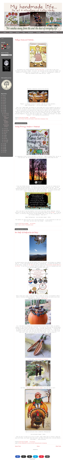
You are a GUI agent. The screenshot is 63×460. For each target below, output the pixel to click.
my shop (52, 212)
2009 (3, 148)
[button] (17, 456)
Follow (2, 38)
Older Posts (58, 446)
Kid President (31, 118)
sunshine (23, 224)
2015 (3, 108)
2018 (3, 103)
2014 (3, 110)
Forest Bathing (47, 32)
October (5, 128)
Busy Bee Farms (40, 69)
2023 (3, 97)
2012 (3, 143)
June (4, 135)
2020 (3, 100)
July (4, 133)
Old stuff (32, 443)
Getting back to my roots (26, 443)
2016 (3, 107)
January (5, 141)
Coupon (19, 224)
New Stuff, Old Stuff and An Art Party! (26, 232)
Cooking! (55, 32)
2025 (3, 95)
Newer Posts (18, 446)
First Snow (26, 118)
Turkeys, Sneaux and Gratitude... (24, 40)
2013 (3, 111)
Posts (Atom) (40, 449)
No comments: (33, 117)
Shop (24, 32)
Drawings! (38, 32)
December (5, 113)
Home (5, 32)
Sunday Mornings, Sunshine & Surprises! (27, 126)
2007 (3, 152)
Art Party (19, 443)
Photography (30, 32)
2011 (3, 145)
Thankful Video (37, 118)
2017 (3, 105)
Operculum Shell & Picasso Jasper (35, 387)
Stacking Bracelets (38, 443)
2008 (3, 150)
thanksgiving (42, 118)
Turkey (47, 118)
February (5, 140)
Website (11, 32)
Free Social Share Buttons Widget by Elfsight (32, 459)
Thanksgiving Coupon (29, 224)
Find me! (17, 32)
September (5, 130)
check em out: (44, 298)
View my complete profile (8, 47)
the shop (31, 264)
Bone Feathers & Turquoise (41, 359)
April (4, 136)
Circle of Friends (21, 118)
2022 (3, 98)
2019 (3, 102)
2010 (3, 147)
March (4, 138)
